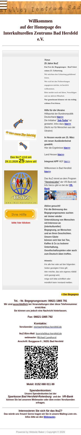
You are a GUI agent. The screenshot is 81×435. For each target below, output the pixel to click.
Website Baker (36, 432)
